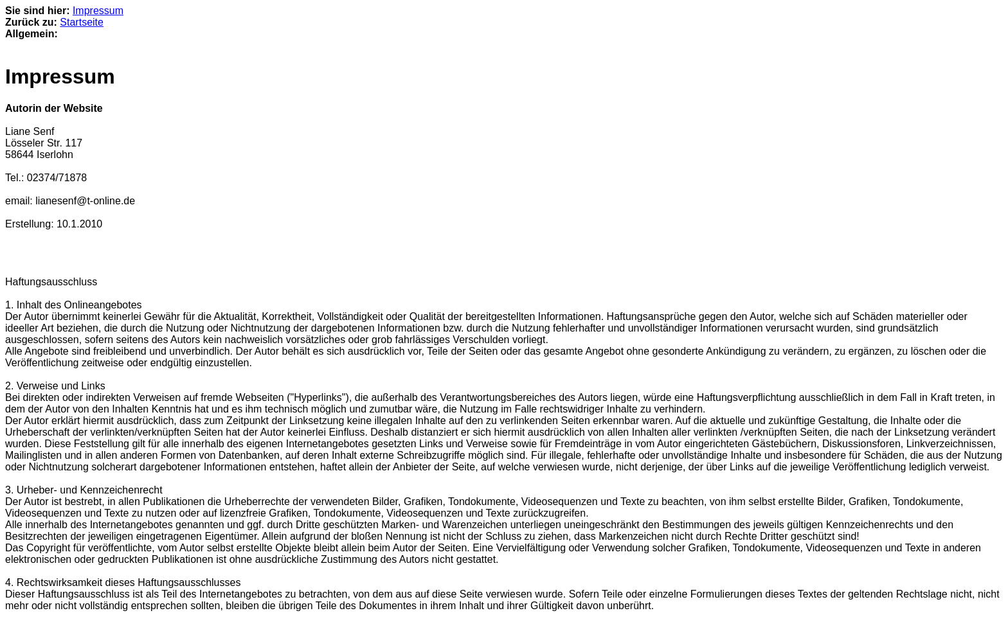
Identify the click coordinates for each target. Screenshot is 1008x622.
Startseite (82, 22)
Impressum (98, 10)
